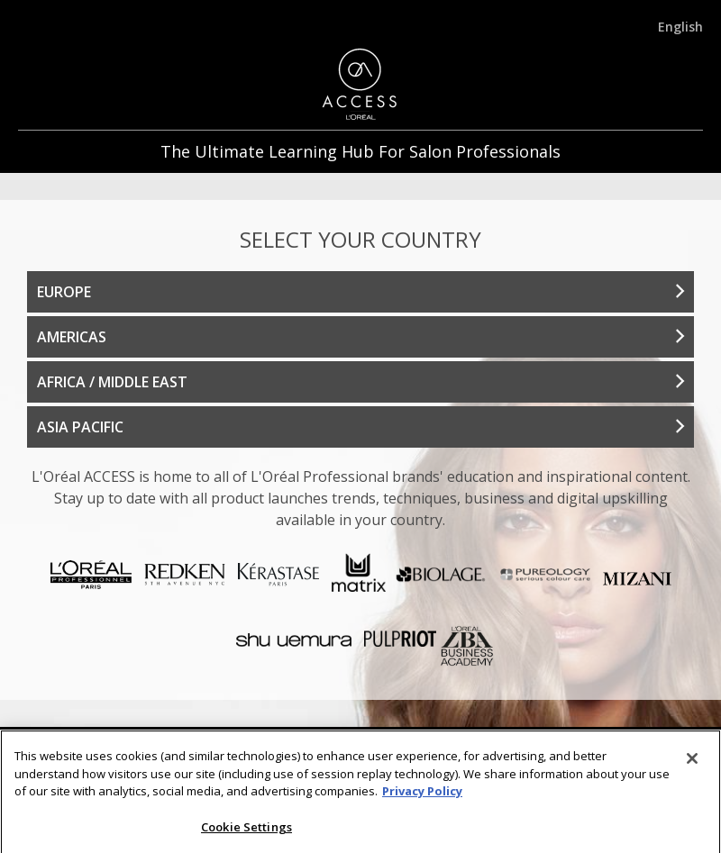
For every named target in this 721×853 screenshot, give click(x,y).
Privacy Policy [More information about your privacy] (422, 800)
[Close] (692, 767)
